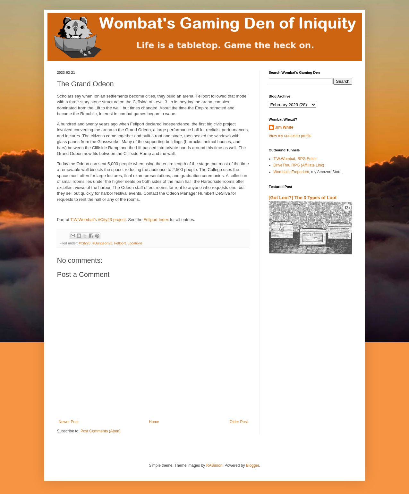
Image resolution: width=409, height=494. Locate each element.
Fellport (120, 243)
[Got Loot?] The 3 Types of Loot (303, 197)
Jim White (284, 127)
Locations (135, 243)
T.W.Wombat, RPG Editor (295, 159)
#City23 (85, 243)
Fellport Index (156, 219)
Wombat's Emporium (291, 172)
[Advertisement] (306, 335)
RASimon (214, 465)
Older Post (239, 422)
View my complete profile (290, 135)
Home (154, 422)
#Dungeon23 (102, 243)
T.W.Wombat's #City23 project (98, 219)
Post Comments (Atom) (101, 431)
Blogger (252, 465)
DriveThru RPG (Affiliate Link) (299, 165)
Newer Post (69, 422)
